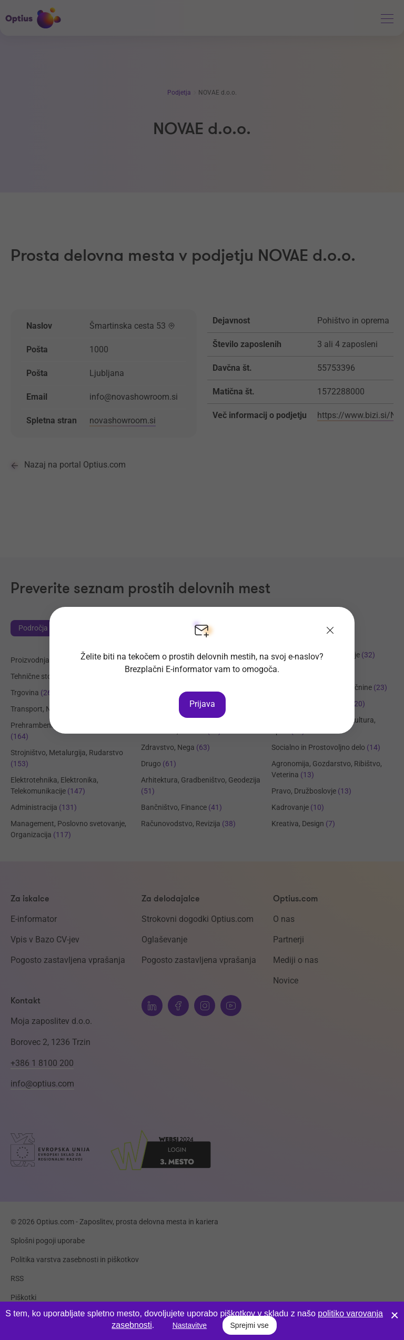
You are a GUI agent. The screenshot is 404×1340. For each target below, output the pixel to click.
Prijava (202, 704)
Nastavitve (190, 1325)
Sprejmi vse (249, 1325)
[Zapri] (330, 631)
